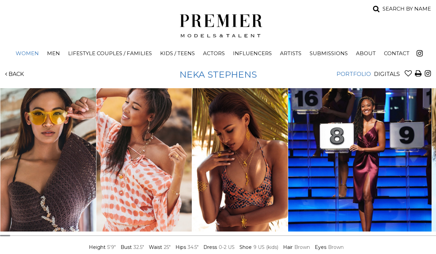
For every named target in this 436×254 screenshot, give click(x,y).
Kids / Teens (177, 53)
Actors (214, 53)
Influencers (252, 53)
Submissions (329, 53)
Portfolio (354, 74)
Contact (396, 53)
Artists (290, 53)
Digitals (387, 74)
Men (53, 53)
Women (27, 53)
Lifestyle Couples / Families (110, 53)
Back (14, 74)
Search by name (407, 8)
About (366, 53)
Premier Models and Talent (218, 24)
